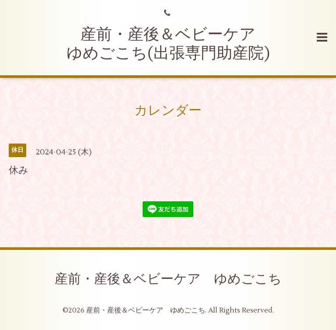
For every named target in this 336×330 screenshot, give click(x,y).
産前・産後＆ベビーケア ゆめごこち (168, 279)
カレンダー (168, 110)
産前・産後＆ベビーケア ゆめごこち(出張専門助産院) (169, 44)
